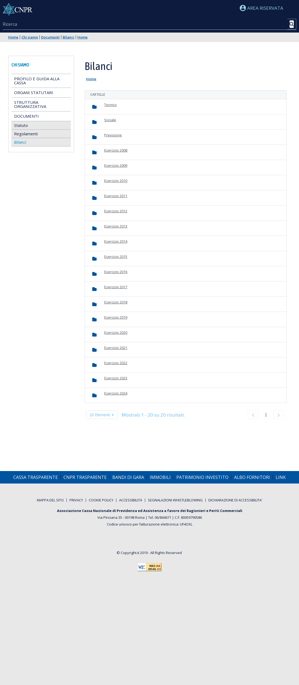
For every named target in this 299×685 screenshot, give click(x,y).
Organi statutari (33, 92)
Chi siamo (29, 37)
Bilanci (68, 37)
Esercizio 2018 (115, 302)
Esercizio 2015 (115, 256)
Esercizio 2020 (115, 332)
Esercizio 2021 (115, 347)
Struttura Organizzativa (30, 104)
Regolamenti (26, 133)
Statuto (21, 125)
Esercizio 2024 (115, 393)
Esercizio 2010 (115, 180)
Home (13, 37)
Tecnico (110, 104)
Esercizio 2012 (115, 211)
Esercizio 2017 (115, 286)
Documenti (50, 37)
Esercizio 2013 (115, 226)
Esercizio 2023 (115, 378)
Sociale (110, 119)
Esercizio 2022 (115, 362)
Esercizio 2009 (115, 165)
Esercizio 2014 (115, 241)
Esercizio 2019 (115, 317)
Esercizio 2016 (115, 271)
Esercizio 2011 (115, 195)
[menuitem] (35, 477)
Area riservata (261, 8)
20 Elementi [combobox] (104, 414)
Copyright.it (130, 552)
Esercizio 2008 (115, 150)
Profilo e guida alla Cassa (36, 80)
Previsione (113, 135)
